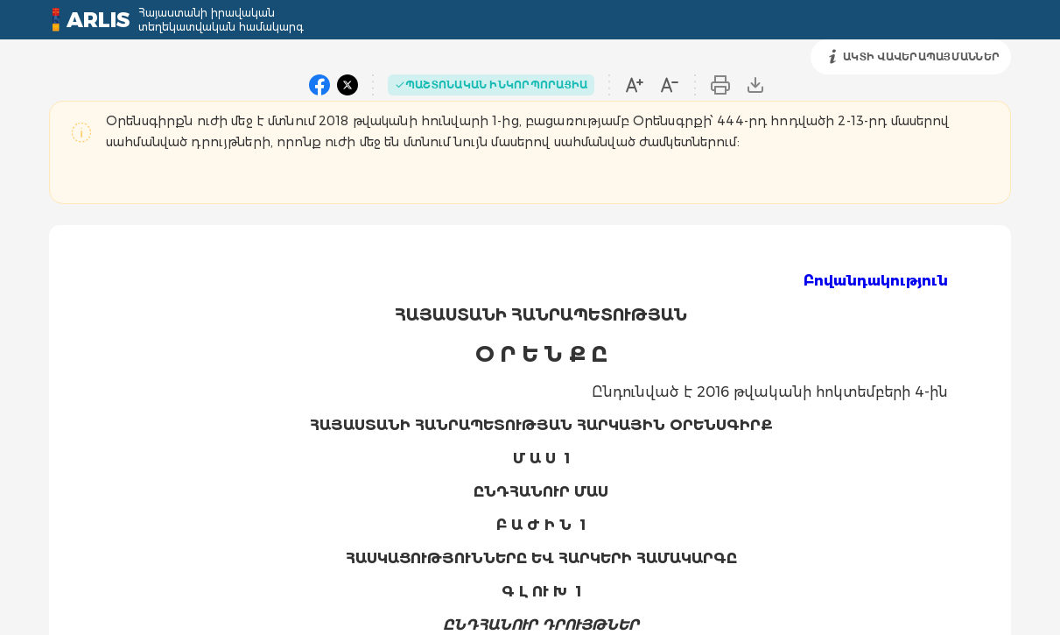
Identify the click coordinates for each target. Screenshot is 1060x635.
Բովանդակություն (876, 280)
